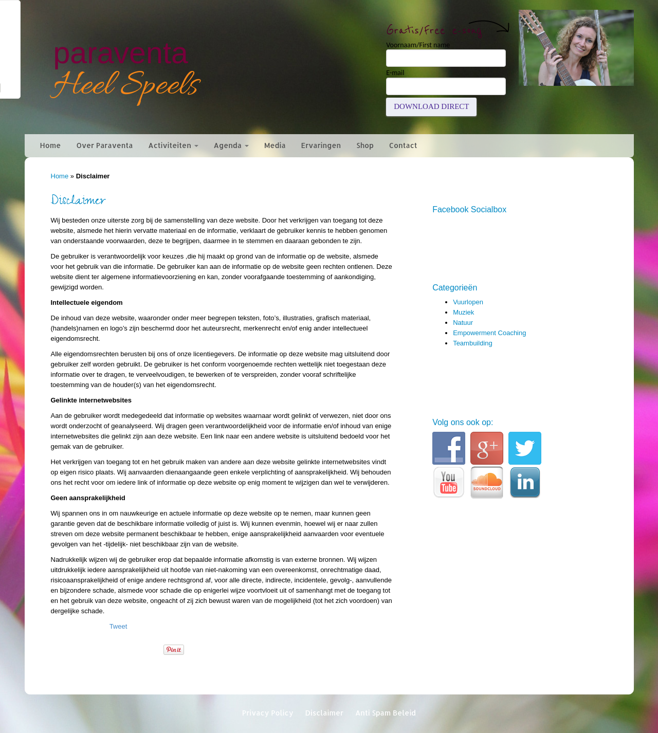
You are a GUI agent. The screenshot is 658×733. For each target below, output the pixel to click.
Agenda (231, 145)
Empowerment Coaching (489, 333)
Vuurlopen (468, 302)
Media (275, 145)
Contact (403, 145)
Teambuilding (472, 343)
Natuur (463, 322)
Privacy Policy (268, 712)
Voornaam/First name (418, 45)
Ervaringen (321, 145)
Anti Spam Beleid (385, 712)
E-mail (395, 73)
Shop (365, 145)
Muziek (463, 312)
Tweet (118, 626)
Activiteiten (173, 145)
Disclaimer (324, 712)
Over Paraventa (104, 145)
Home (50, 145)
